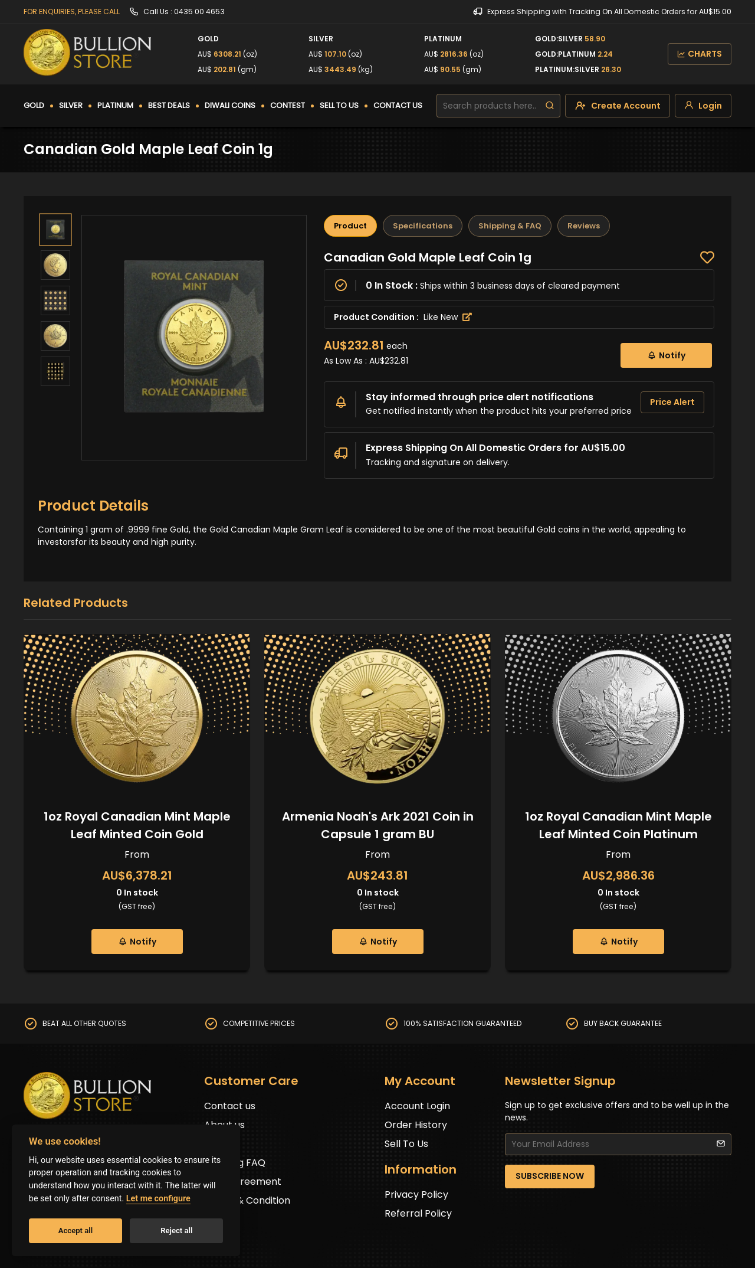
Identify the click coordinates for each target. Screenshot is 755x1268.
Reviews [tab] (583, 225)
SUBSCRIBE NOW (550, 1176)
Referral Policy (418, 1213)
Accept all (75, 1230)
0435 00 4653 (199, 11)
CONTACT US (397, 105)
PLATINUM (115, 105)
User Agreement (242, 1181)
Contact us (229, 1106)
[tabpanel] (519, 364)
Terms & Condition (247, 1200)
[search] (549, 106)
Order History (416, 1125)
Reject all (176, 1230)
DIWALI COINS (230, 105)
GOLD (34, 105)
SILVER (71, 105)
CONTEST (287, 105)
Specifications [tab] (422, 225)
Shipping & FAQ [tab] (509, 225)
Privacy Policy (416, 1194)
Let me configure (158, 1199)
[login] (703, 105)
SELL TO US (339, 105)
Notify (666, 355)
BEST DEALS (169, 105)
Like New (448, 317)
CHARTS (699, 54)
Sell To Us (406, 1144)
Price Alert (672, 402)
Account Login (417, 1106)
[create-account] (617, 105)
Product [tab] (350, 225)
